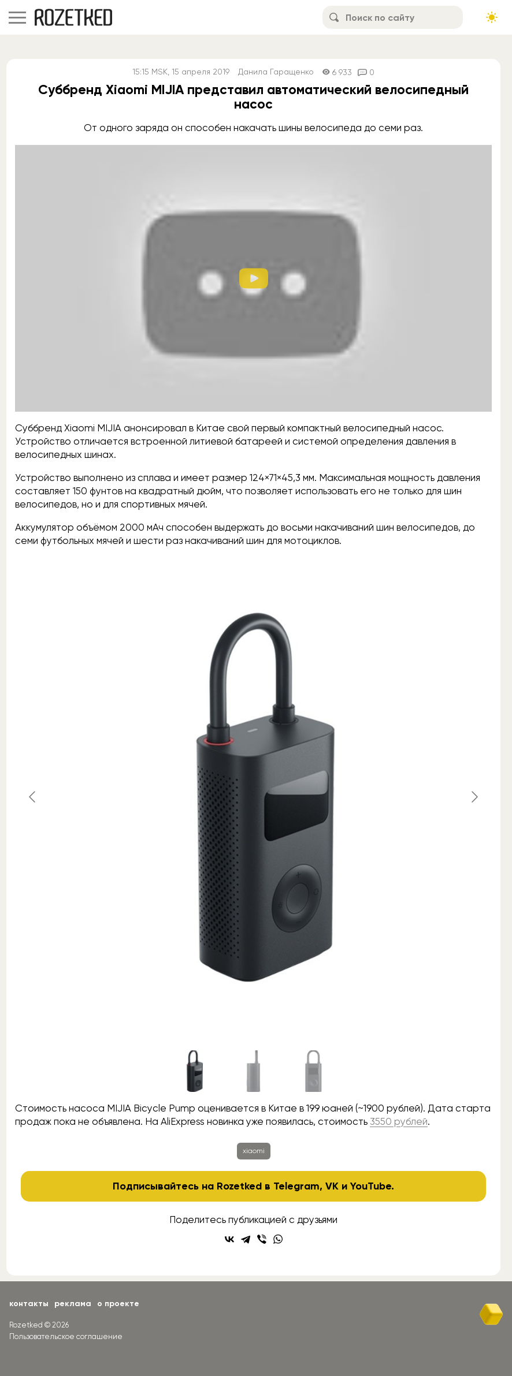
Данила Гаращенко (276, 72)
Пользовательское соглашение (66, 1336)
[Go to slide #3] (314, 1071)
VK (332, 1186)
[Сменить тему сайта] (491, 17)
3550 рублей (399, 1121)
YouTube (370, 1186)
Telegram (296, 1186)
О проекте (118, 1303)
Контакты (29, 1303)
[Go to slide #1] (193, 1071)
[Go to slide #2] (253, 1071)
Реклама (72, 1303)
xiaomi (254, 1151)
